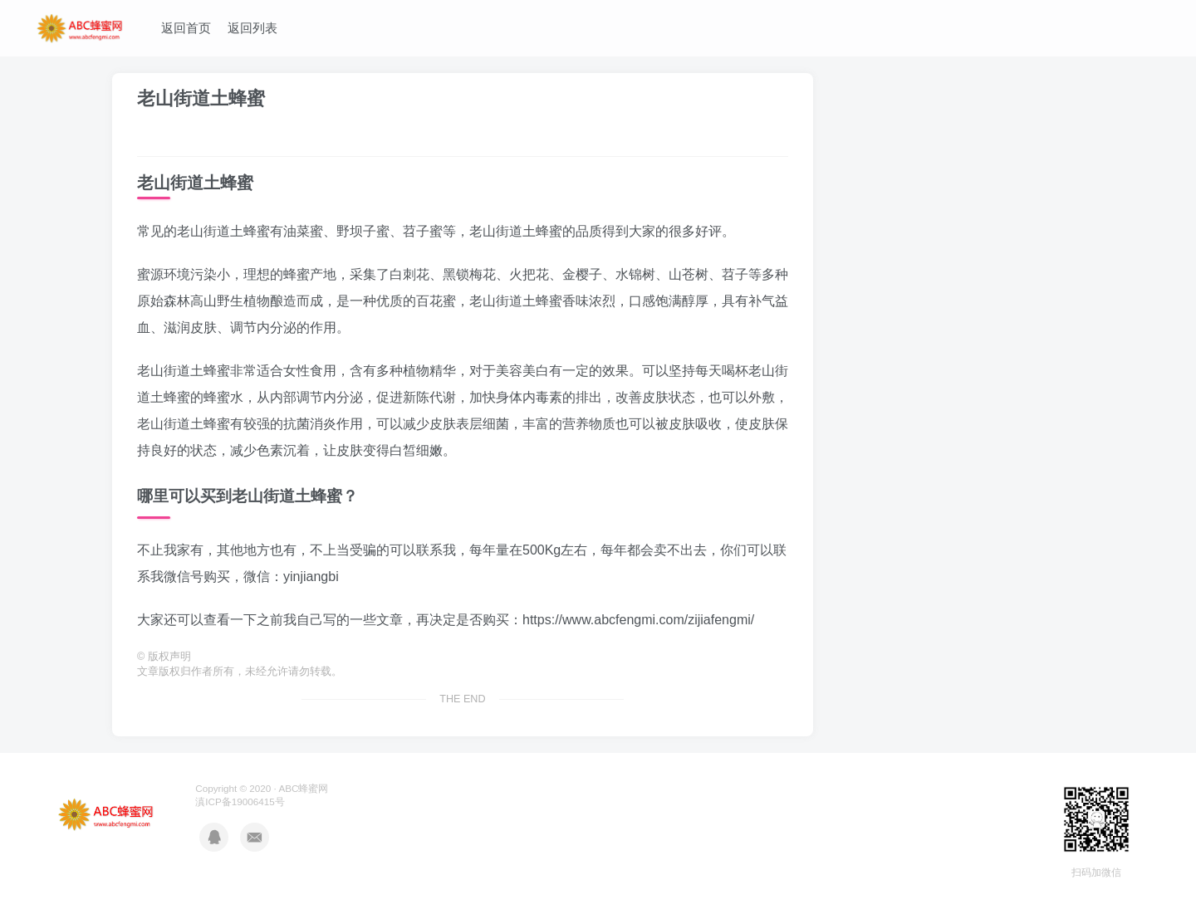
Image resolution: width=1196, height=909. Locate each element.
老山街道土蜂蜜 (201, 98)
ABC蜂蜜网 (303, 788)
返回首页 (186, 28)
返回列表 (252, 28)
